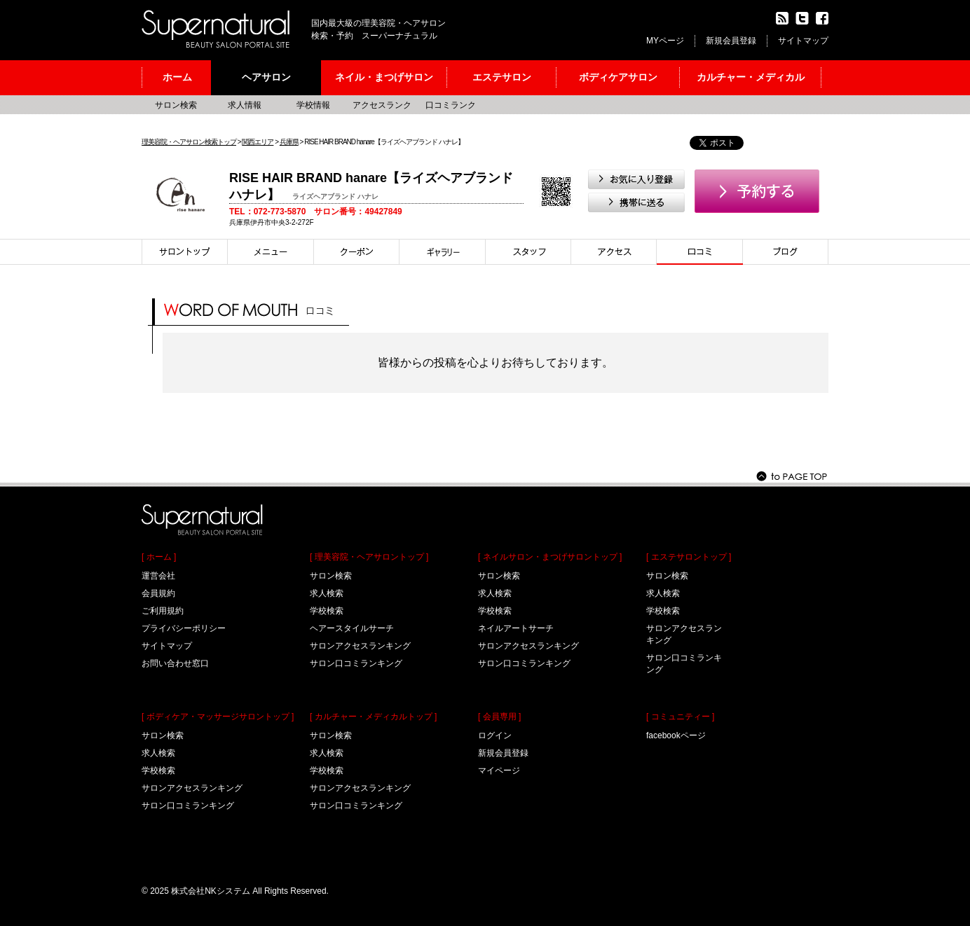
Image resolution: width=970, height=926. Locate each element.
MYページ (665, 41)
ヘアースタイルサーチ (352, 628)
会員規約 (158, 593)
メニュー (271, 252)
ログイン (495, 735)
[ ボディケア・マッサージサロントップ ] (218, 716)
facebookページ (676, 735)
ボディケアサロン (618, 77)
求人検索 (158, 753)
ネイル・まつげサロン (384, 77)
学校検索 (158, 770)
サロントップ (185, 252)
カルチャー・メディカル (751, 77)
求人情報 (244, 105)
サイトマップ (803, 41)
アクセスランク (382, 105)
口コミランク (450, 105)
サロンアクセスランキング (192, 788)
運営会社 (158, 576)
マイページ (499, 770)
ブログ (785, 252)
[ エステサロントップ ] (688, 557)
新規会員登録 (731, 41)
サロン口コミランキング (188, 805)
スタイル (442, 252)
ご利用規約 (163, 611)
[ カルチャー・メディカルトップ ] (373, 716)
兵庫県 (289, 142)
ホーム (177, 77)
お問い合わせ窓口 (175, 663)
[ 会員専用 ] (499, 716)
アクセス (614, 252)
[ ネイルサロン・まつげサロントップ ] (550, 557)
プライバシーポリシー (184, 628)
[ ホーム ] (159, 557)
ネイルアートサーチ (516, 628)
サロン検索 (176, 105)
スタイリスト (528, 252)
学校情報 (313, 105)
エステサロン (501, 77)
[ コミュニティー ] (680, 716)
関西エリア (257, 142)
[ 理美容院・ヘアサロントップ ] (369, 557)
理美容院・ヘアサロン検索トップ (189, 142)
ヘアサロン (266, 77)
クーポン (356, 252)
